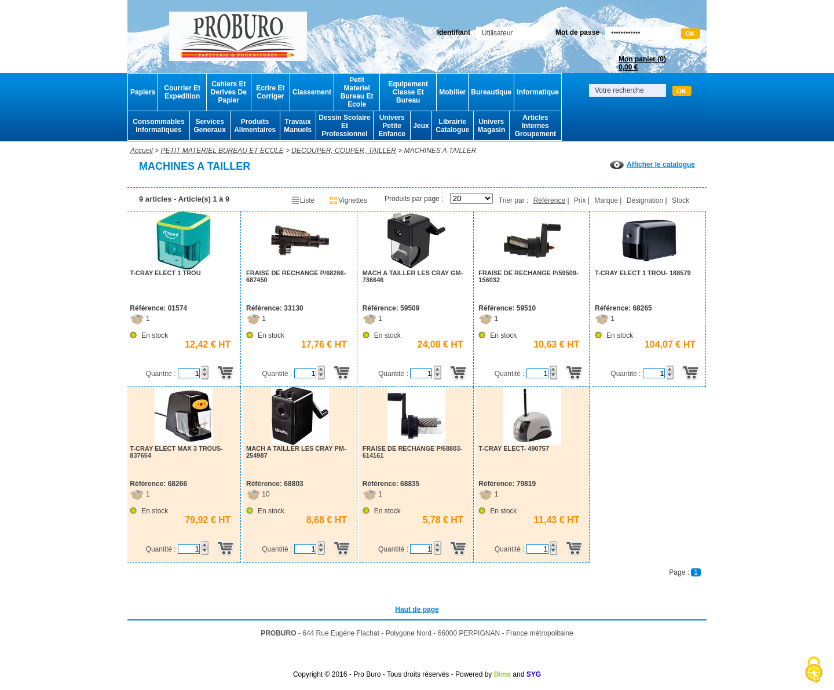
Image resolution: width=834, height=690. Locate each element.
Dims (502, 674)
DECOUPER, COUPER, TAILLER (343, 151)
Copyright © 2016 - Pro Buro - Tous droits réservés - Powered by (392, 674)
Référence (549, 200)
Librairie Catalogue (452, 126)
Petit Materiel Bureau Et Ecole (357, 92)
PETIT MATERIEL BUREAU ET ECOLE (221, 151)
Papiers (142, 92)
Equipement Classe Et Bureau (408, 92)
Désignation (645, 200)
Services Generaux (209, 126)
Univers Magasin (491, 126)
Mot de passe (577, 32)
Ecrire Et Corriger (270, 92)
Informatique (538, 92)
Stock (680, 200)
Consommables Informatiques (158, 126)
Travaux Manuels (298, 126)
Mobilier (452, 92)
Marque (606, 200)
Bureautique (491, 92)
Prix (580, 200)
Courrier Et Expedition (182, 92)
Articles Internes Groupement (535, 126)
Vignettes (348, 200)
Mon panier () (642, 63)
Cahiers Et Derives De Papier (229, 92)
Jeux (421, 126)
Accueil (141, 151)
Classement (311, 92)
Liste (302, 200)
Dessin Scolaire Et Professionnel (344, 126)
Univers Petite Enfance (391, 126)
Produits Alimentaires (255, 126)
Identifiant (453, 32)
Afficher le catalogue (652, 164)
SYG (533, 674)
